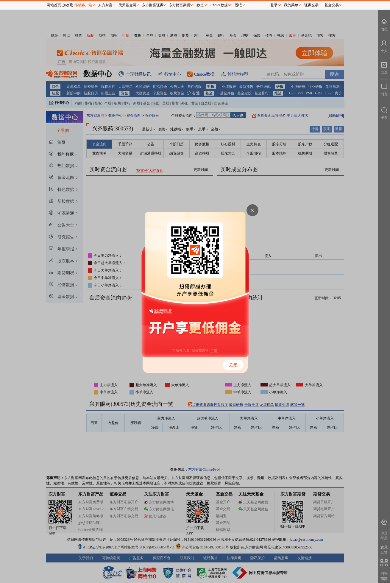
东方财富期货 (179, 5)
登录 (273, 5)
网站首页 (54, 5)
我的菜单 (291, 5)
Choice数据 (219, 5)
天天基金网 (127, 5)
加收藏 (67, 5)
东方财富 (105, 5)
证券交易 (311, 5)
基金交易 (332, 5)
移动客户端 (83, 5)
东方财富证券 (152, 5)
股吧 (238, 5)
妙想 (200, 5)
